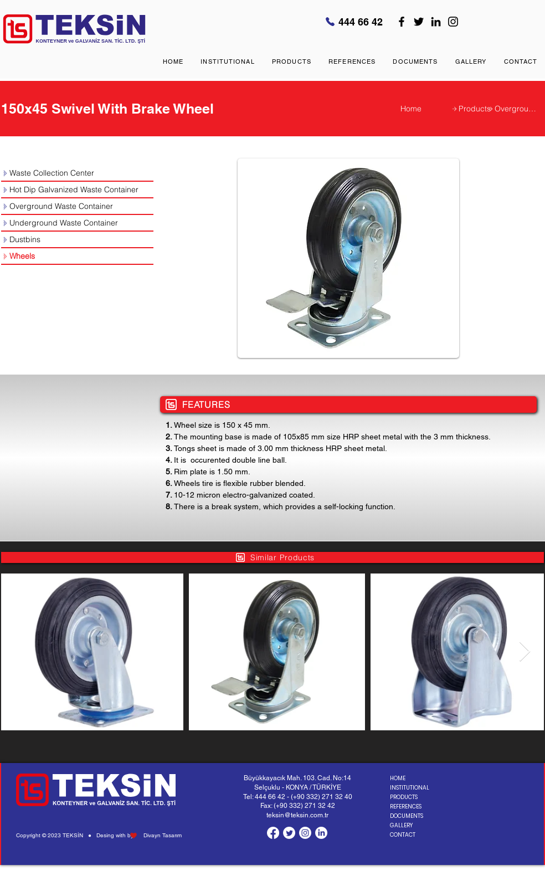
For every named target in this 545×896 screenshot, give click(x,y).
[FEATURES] (348, 404)
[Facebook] (401, 21)
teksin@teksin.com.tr (297, 815)
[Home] (425, 108)
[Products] (470, 108)
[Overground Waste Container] (511, 108)
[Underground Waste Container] (77, 223)
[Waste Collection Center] (77, 173)
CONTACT (402, 835)
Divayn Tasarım (162, 835)
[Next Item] (524, 652)
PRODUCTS (404, 797)
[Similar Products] (272, 557)
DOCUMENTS (406, 816)
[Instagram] (453, 21)
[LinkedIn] (436, 21)
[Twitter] (418, 21)
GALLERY (401, 825)
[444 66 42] (355, 21)
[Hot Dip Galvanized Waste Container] (77, 190)
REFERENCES (405, 806)
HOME (397, 778)
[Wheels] (77, 256)
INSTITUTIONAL (409, 788)
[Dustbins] (77, 240)
